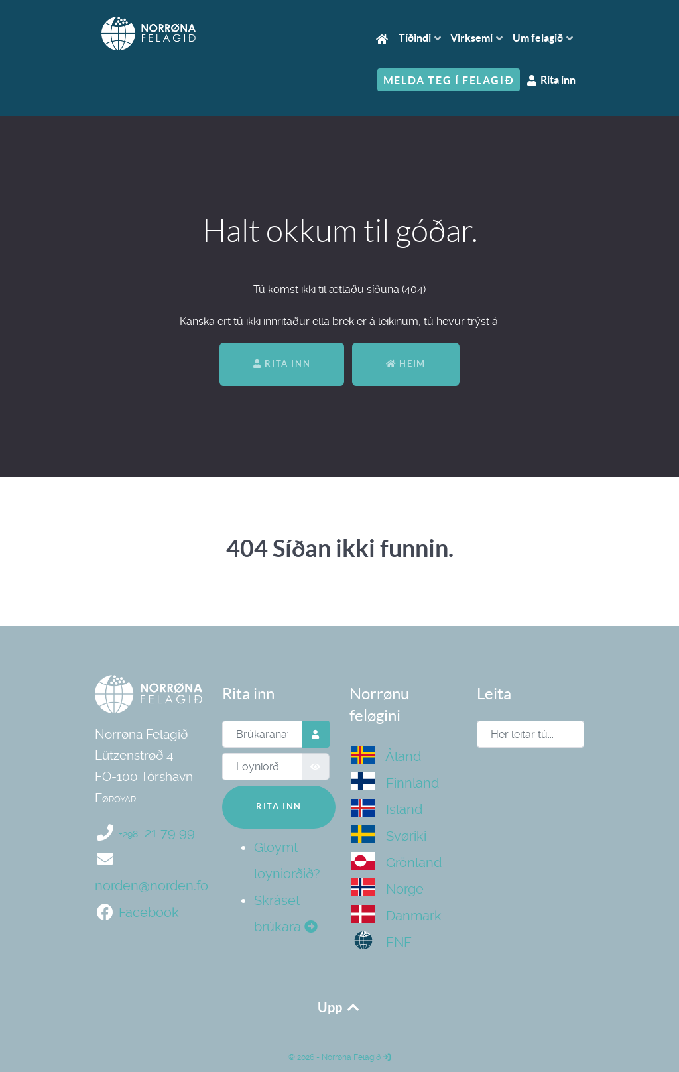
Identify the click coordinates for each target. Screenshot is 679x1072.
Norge (387, 889)
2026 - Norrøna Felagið (343, 1057)
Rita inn (281, 364)
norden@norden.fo (151, 886)
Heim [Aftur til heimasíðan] (406, 364)
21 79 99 (157, 833)
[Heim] (384, 38)
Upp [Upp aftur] (339, 1007)
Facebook (149, 912)
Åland (386, 756)
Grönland (396, 862)
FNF (381, 942)
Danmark (396, 915)
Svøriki (388, 836)
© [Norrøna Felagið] (291, 1057)
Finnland (395, 783)
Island (386, 809)
